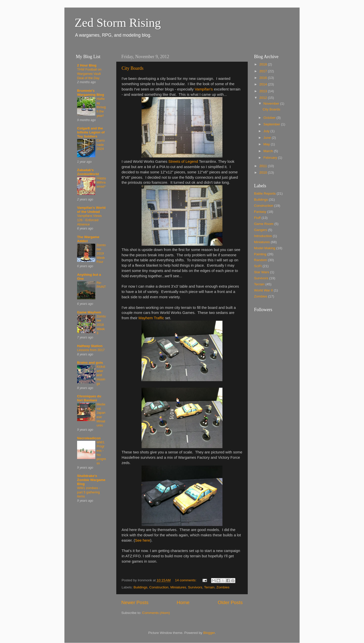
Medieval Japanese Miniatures (101, 414)
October (270, 118)
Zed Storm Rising (118, 22)
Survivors (195, 587)
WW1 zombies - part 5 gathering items (88, 492)
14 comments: (186, 580)
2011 (263, 166)
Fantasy (260, 212)
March (268, 151)
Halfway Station (90, 346)
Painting (260, 254)
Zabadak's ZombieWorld (88, 172)
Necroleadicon (89, 438)
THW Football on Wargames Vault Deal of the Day (89, 73)
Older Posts (230, 602)
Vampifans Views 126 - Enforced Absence (89, 220)
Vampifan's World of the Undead (91, 210)
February (270, 157)
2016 (263, 78)
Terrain (209, 587)
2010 (263, 172)
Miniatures (178, 587)
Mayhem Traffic (151, 318)
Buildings (140, 587)
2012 (263, 98)
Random (260, 260)
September (272, 124)
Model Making (264, 248)
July (266, 131)
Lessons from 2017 (91, 350)
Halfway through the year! (101, 107)
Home (183, 602)
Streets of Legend (183, 161)
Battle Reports (265, 193)
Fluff (257, 218)
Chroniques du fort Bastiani (89, 398)
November (271, 103)
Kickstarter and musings (101, 375)
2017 (263, 71)
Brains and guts (90, 362)
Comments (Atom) (156, 613)
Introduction (263, 236)
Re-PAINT (101, 285)
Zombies (223, 587)
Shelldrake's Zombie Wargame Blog (91, 480)
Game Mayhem (89, 312)
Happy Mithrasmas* (101, 182)
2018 (263, 64)
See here (142, 540)
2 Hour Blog (87, 65)
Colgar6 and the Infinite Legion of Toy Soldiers (91, 132)
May (267, 144)
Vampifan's (204, 89)
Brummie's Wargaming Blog (90, 93)
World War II (263, 290)
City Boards (133, 68)
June (267, 138)
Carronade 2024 (101, 145)
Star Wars (261, 272)
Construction (159, 587)
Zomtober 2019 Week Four (101, 253)
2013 (263, 91)
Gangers (260, 230)
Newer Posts (134, 602)
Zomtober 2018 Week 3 (101, 324)
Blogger (209, 633)
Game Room (264, 224)
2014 (263, 84)
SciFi (258, 266)
